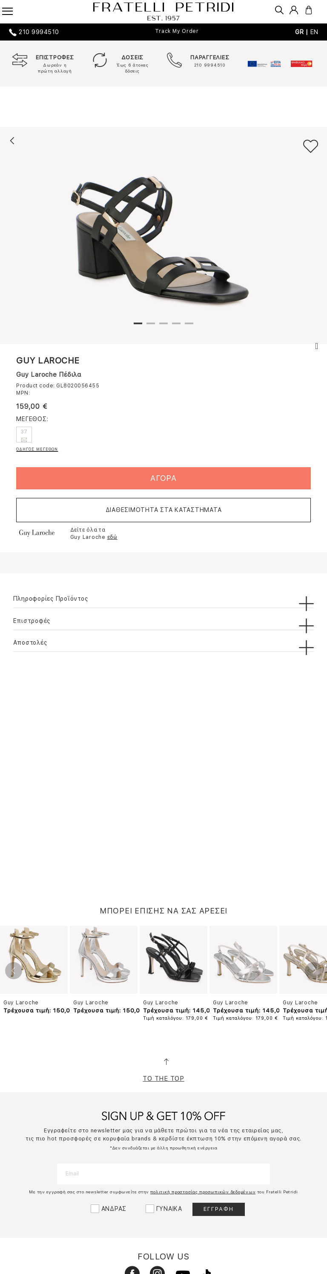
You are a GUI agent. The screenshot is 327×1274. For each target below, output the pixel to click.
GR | (302, 32)
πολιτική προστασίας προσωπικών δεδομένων (202, 1191)
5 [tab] (189, 327)
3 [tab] (163, 327)
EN (314, 32)
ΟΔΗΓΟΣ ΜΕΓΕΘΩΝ (37, 449)
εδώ (112, 537)
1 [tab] (138, 327)
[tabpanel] (163, 233)
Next (313, 970)
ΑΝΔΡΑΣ (114, 1208)
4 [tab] (176, 327)
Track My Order (177, 31)
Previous (13, 970)
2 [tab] (150, 327)
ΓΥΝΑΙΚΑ (169, 1208)
